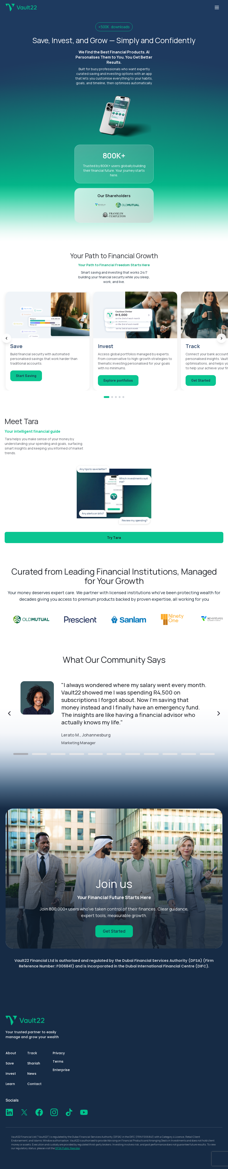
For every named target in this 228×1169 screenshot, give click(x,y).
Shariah (33, 1063)
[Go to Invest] (112, 405)
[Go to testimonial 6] (114, 754)
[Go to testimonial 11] (207, 754)
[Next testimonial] (218, 713)
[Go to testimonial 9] (169, 754)
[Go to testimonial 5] (95, 754)
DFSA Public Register (67, 1148)
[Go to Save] (106, 405)
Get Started (114, 931)
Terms (58, 1061)
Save (10, 1063)
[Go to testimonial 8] (151, 754)
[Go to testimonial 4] (76, 754)
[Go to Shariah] (120, 405)
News (31, 1073)
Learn (10, 1084)
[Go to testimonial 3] (58, 754)
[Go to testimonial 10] (188, 754)
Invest (11, 1073)
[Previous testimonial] (9, 713)
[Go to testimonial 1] (20, 754)
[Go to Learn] (123, 405)
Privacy (59, 1053)
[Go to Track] (116, 405)
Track (32, 1053)
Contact (34, 1084)
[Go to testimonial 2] (39, 754)
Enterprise (61, 1070)
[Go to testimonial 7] (132, 754)
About (11, 1053)
